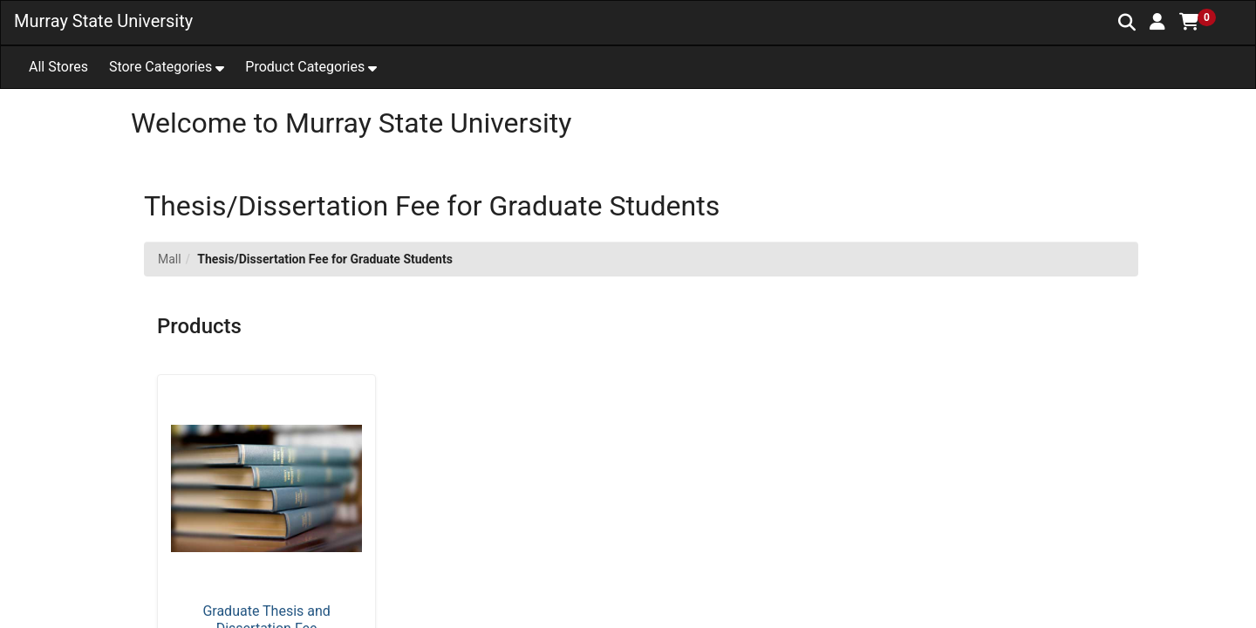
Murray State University (103, 20)
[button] (1157, 21)
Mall (169, 259)
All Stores (58, 66)
